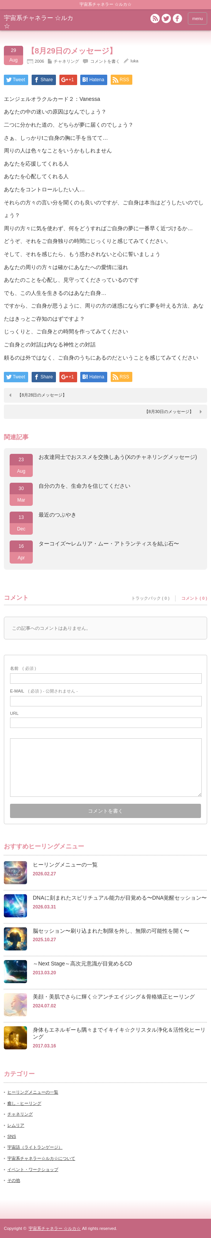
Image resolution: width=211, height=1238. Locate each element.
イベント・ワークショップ (32, 1169)
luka (134, 61)
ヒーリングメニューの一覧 (65, 865)
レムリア (15, 1125)
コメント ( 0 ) (194, 598)
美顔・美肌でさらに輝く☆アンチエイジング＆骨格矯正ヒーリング (114, 997)
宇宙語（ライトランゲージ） (34, 1147)
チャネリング (66, 61)
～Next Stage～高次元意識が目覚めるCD (82, 963)
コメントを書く (105, 61)
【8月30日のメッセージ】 (169, 411)
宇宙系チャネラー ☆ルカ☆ (55, 1228)
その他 (13, 1180)
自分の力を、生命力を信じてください (84, 486)
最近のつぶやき (57, 515)
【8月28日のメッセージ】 (42, 395)
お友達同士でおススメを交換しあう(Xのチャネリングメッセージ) (118, 457)
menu (197, 18)
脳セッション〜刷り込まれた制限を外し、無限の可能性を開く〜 (111, 931)
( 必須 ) (23, 668)
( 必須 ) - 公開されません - (44, 691)
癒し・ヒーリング (24, 1103)
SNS (11, 1136)
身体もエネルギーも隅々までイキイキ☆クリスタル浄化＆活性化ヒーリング (119, 1033)
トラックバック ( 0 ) (150, 598)
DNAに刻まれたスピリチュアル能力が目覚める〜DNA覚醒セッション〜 (120, 898)
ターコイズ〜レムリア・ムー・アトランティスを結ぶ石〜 (109, 543)
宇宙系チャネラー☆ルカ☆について (41, 1158)
